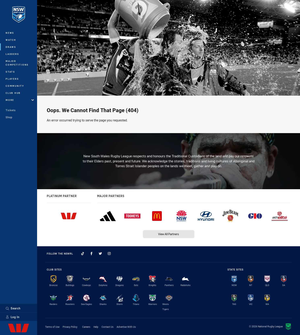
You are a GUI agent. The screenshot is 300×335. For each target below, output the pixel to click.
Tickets (11, 110)
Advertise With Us (126, 326)
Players (12, 78)
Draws (11, 46)
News (10, 32)
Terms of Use (52, 326)
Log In (13, 317)
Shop (9, 117)
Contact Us (107, 326)
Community (15, 85)
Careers (86, 326)
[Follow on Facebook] (91, 253)
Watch (11, 39)
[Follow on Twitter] (100, 253)
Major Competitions (17, 62)
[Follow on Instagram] (109, 253)
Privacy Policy (70, 326)
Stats (10, 71)
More (20, 99)
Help (95, 326)
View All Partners (168, 234)
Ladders (12, 53)
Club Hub (13, 92)
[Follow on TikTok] (82, 253)
